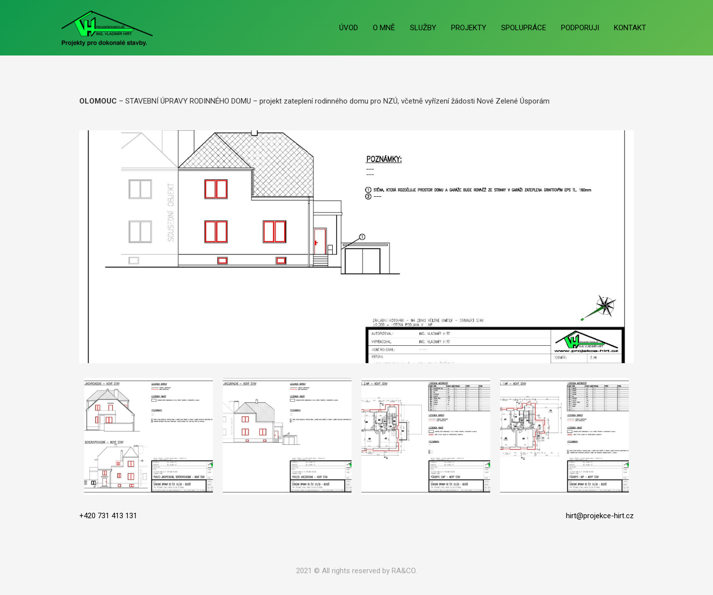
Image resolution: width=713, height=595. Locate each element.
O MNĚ (384, 27)
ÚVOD (348, 27)
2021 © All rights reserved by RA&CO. (356, 570)
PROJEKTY (468, 27)
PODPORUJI (580, 27)
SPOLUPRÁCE (523, 27)
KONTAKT (630, 27)
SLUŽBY (423, 27)
